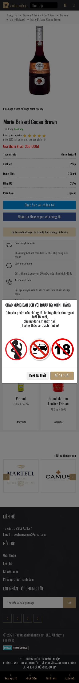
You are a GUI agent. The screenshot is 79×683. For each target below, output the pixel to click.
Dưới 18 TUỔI (37, 375)
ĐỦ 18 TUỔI (62, 375)
